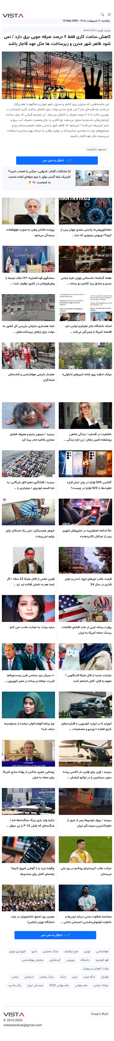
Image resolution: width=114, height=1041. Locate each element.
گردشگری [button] (54, 960)
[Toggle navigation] (109, 14)
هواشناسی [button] (102, 951)
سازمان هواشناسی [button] (32, 960)
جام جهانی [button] (81, 985)
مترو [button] (34, 951)
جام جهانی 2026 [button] (59, 985)
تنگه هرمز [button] (89, 977)
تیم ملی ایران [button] (35, 985)
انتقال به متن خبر (57, 160)
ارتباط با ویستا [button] (99, 1014)
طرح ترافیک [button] (71, 951)
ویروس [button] (70, 960)
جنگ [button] (63, 977)
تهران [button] (87, 951)
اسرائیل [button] (28, 977)
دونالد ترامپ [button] (101, 985)
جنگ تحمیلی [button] (50, 951)
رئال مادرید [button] (14, 985)
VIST (12, 14)
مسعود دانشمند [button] (96, 149)
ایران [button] (74, 977)
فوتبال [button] (104, 977)
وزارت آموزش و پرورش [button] (95, 969)
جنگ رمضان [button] (47, 977)
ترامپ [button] (14, 977)
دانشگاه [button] (85, 960)
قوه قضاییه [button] (102, 960)
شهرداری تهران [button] (17, 951)
